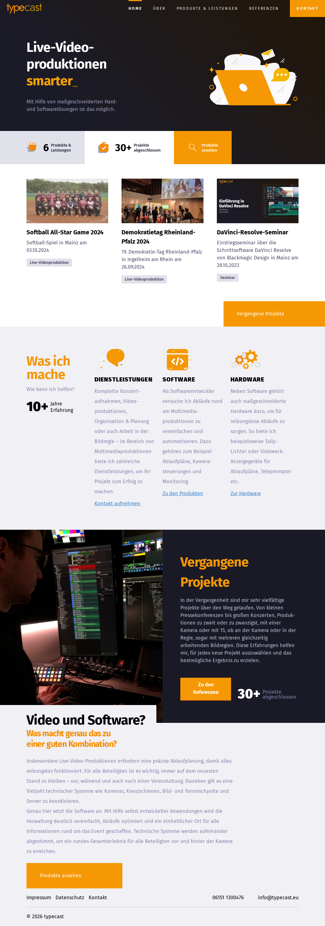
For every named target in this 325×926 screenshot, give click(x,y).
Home (135, 8)
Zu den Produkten (182, 493)
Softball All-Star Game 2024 (64, 232)
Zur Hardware (246, 493)
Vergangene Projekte (260, 314)
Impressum (38, 898)
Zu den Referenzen (206, 688)
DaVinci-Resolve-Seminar (252, 232)
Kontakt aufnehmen (117, 503)
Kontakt (307, 8)
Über (159, 8)
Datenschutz (69, 898)
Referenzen (264, 8)
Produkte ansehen (61, 875)
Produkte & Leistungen (207, 8)
